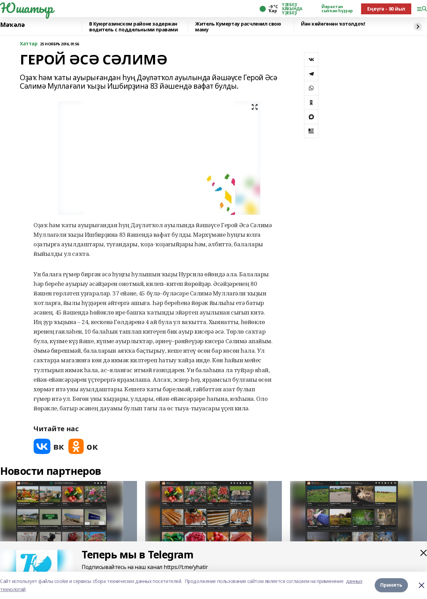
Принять (391, 585)
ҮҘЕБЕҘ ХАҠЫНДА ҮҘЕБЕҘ (292, 9)
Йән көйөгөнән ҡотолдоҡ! (333, 24)
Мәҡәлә (12, 25)
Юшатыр (26, 7)
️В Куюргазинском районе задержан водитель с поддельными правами (133, 26)
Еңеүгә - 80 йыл (386, 8)
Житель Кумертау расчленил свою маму (238, 26)
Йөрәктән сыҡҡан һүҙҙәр (337, 9)
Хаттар (28, 44)
